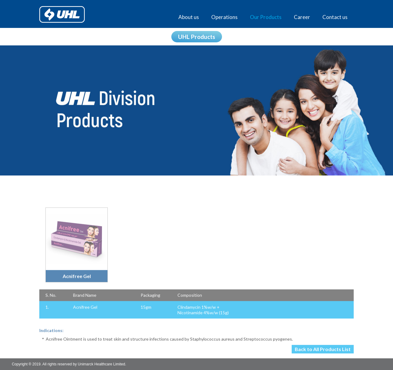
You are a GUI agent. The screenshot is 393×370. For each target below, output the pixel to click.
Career (302, 17)
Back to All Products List (323, 352)
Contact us (335, 17)
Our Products (266, 17)
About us (188, 17)
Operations (224, 17)
